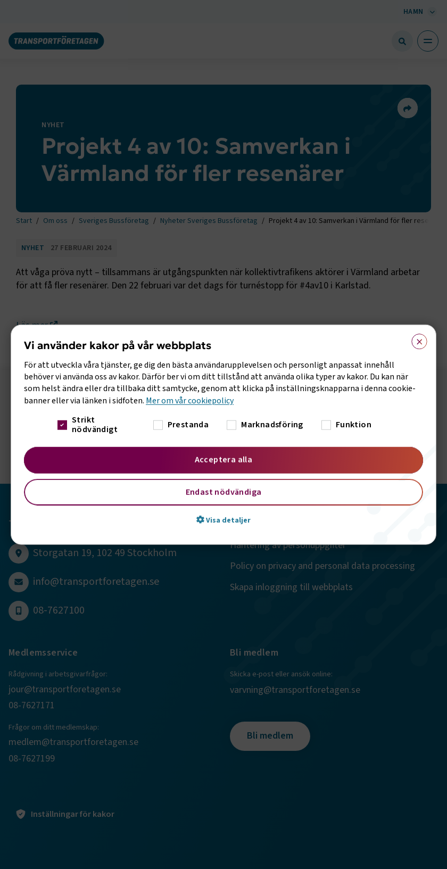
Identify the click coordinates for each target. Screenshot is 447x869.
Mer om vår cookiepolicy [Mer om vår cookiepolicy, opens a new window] (190, 400)
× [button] (415, 339)
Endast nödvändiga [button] (224, 492)
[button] (223, 520)
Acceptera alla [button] (224, 460)
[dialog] (223, 434)
